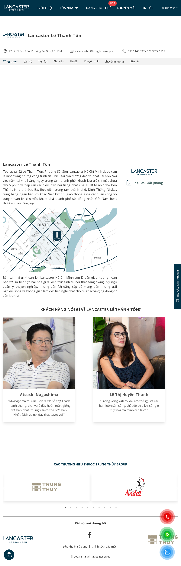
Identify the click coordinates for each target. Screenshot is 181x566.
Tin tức (147, 8)
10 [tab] (116, 507)
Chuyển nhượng (114, 61)
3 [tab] (76, 507)
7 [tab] (99, 507)
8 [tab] (105, 507)
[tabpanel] (47, 487)
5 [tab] (88, 507)
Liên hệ (134, 61)
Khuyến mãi (126, 8)
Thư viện (58, 61)
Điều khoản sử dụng (75, 546)
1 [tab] (65, 507)
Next (176, 488)
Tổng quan (10, 61)
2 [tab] (71, 507)
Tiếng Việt (170, 7)
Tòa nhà (69, 8)
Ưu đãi (74, 61)
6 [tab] (93, 507)
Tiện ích (42, 61)
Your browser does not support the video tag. (90, 110)
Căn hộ (28, 61)
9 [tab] (110, 507)
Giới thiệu (45, 8)
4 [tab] (82, 507)
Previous (5, 488)
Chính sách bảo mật (104, 546)
